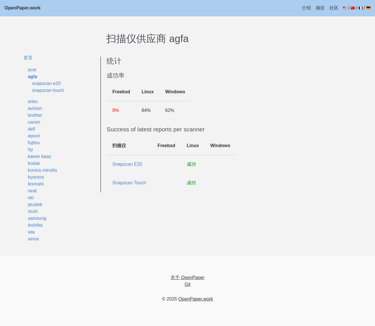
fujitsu (34, 142)
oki (30, 197)
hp (30, 149)
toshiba (35, 225)
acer (32, 69)
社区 (333, 7)
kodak (34, 163)
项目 (320, 7)
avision (35, 108)
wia (31, 232)
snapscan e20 (46, 83)
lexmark (36, 183)
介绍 (306, 7)
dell (31, 129)
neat (32, 190)
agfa (32, 76)
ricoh (33, 211)
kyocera (36, 177)
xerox (33, 238)
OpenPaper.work (23, 7)
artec (33, 101)
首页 (28, 57)
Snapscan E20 (127, 164)
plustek (35, 204)
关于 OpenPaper (187, 277)
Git (187, 284)
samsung (37, 218)
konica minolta (42, 170)
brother (35, 115)
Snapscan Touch (129, 182)
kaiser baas (39, 156)
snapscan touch (48, 90)
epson (34, 135)
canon (34, 122)
